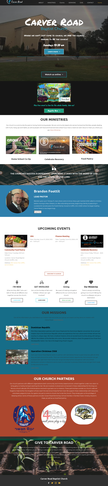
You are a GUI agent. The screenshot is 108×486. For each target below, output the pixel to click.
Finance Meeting (62, 236)
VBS (32, 236)
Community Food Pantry (15, 250)
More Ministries (55, 130)
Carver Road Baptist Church (54, 478)
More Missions (58, 320)
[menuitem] (41, 3)
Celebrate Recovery (89, 250)
